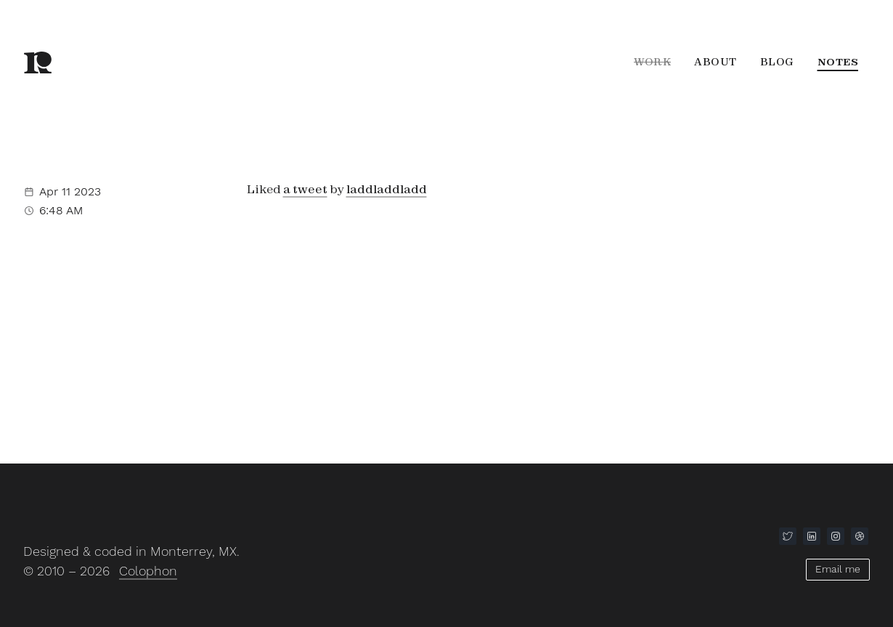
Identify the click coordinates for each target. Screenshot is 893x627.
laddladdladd (386, 189)
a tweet (305, 189)
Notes (838, 61)
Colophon (148, 570)
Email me (837, 569)
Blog (777, 61)
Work (652, 61)
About (715, 61)
